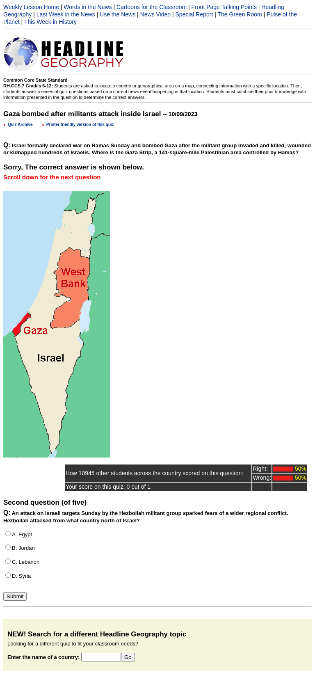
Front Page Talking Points (224, 7)
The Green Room (240, 14)
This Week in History (50, 21)
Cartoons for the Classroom (151, 7)
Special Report (194, 14)
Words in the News (88, 7)
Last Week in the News (66, 14)
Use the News (117, 14)
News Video (155, 14)
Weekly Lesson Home (31, 7)
